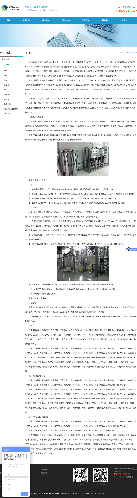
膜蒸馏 (6, 99)
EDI (5, 90)
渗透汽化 (7, 104)
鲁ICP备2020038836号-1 (98, 493)
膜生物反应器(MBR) (11, 109)
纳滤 (5, 80)
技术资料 (66, 20)
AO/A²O (7, 114)
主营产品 (26, 20)
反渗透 (6, 85)
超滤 (5, 75)
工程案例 (85, 20)
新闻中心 (105, 20)
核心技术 (46, 20)
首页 (8, 20)
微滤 (5, 71)
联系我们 (125, 20)
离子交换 (7, 94)
